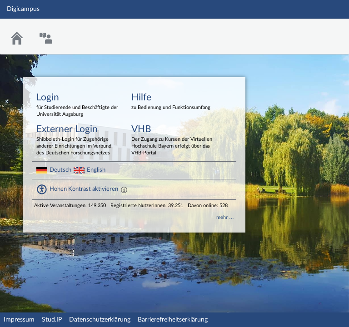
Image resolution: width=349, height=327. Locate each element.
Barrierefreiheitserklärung (173, 320)
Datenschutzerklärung (99, 320)
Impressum (19, 320)
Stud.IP (52, 320)
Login (77, 105)
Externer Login (77, 140)
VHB (172, 140)
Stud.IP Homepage (314, 30)
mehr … (225, 217)
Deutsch (60, 170)
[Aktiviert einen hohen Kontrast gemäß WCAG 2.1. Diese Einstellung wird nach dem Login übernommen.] (124, 189)
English (96, 170)
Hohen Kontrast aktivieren (84, 189)
